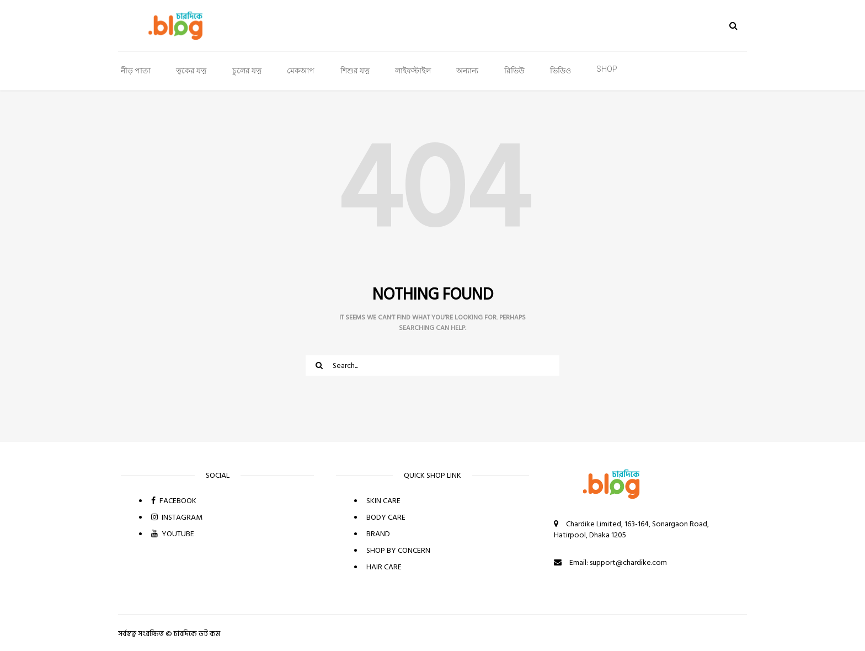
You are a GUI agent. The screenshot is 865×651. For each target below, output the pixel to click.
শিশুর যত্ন (355, 70)
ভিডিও (560, 70)
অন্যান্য (467, 70)
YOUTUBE (172, 533)
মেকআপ (300, 70)
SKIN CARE (383, 500)
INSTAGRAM (176, 517)
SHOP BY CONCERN (398, 550)
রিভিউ (514, 70)
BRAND (378, 533)
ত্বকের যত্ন (191, 70)
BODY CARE (385, 517)
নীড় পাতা (136, 70)
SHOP (606, 69)
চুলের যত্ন (246, 70)
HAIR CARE (384, 567)
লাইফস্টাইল (413, 70)
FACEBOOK (173, 500)
